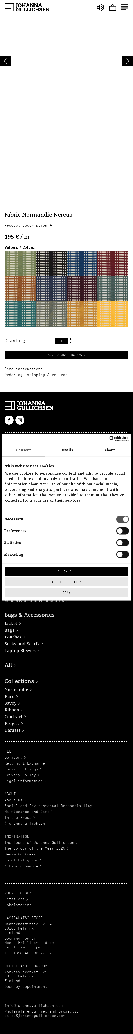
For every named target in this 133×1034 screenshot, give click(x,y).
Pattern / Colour (20, 247)
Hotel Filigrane (21, 860)
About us (14, 800)
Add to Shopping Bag (65, 355)
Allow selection (66, 582)
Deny (67, 592)
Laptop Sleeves (20, 650)
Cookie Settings (21, 769)
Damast (12, 730)
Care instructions (24, 369)
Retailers (15, 899)
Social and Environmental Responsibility (48, 805)
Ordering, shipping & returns (36, 374)
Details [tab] (66, 450)
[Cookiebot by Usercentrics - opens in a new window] (109, 439)
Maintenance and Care (27, 811)
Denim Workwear (20, 854)
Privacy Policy (20, 775)
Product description (26, 225)
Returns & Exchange (25, 763)
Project (12, 723)
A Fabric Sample (21, 866)
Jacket (11, 623)
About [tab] (109, 450)
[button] (20, 263)
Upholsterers (18, 905)
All (8, 665)
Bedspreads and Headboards (34, 600)
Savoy (11, 703)
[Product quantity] (61, 341)
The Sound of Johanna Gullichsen (39, 842)
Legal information (24, 780)
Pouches (13, 637)
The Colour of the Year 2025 (35, 848)
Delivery (14, 757)
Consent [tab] (23, 450)
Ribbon (12, 710)
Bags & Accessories (29, 615)
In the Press (18, 817)
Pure (9, 696)
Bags (9, 630)
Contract (14, 716)
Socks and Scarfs (22, 643)
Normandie (16, 689)
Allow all (66, 571)
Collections (19, 681)
